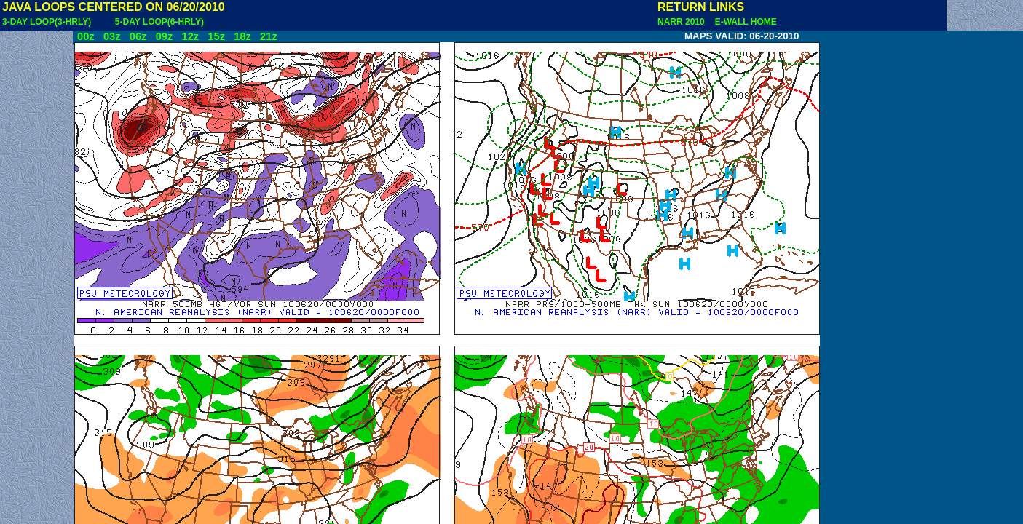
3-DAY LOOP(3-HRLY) (46, 22)
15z (216, 36)
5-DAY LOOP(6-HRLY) (159, 22)
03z (112, 36)
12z (190, 36)
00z (86, 36)
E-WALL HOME (743, 22)
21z (268, 36)
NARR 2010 (682, 22)
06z (138, 36)
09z (164, 36)
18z (242, 36)
